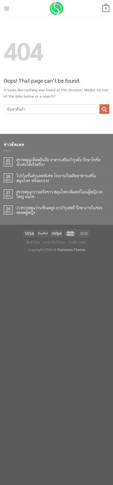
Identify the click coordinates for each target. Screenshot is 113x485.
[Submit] (104, 109)
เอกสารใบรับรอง (54, 242)
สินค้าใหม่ (33, 242)
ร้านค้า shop (77, 242)
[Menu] (7, 8)
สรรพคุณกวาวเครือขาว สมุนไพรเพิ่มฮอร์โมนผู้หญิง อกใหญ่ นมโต (59, 194)
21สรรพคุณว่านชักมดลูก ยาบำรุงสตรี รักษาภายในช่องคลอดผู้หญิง (59, 210)
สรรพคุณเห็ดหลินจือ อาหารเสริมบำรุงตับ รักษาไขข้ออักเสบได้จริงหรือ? (58, 162)
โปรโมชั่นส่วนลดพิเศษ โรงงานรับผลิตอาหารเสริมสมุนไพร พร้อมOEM (56, 178)
